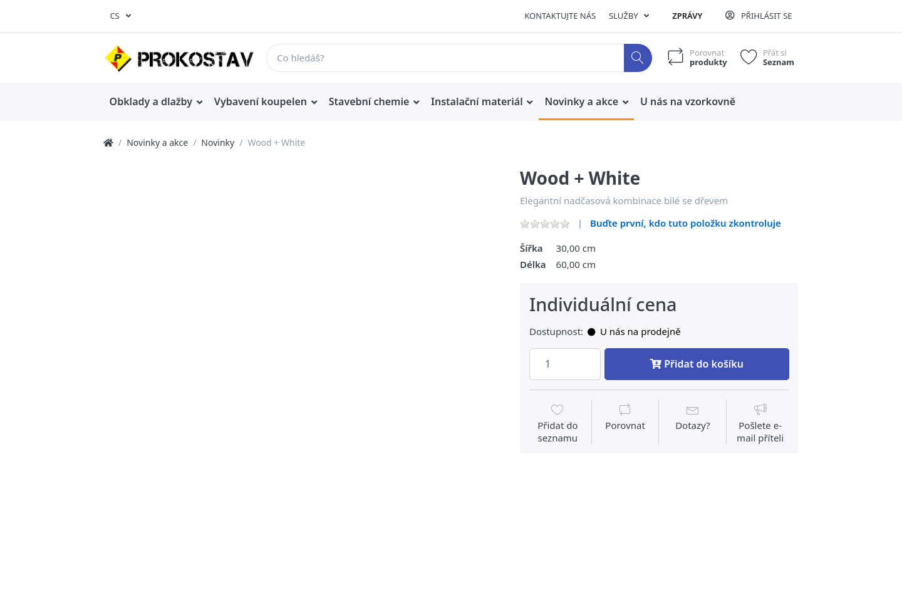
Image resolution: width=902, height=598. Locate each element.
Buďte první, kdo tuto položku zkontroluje (685, 223)
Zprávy (687, 15)
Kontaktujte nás (560, 15)
